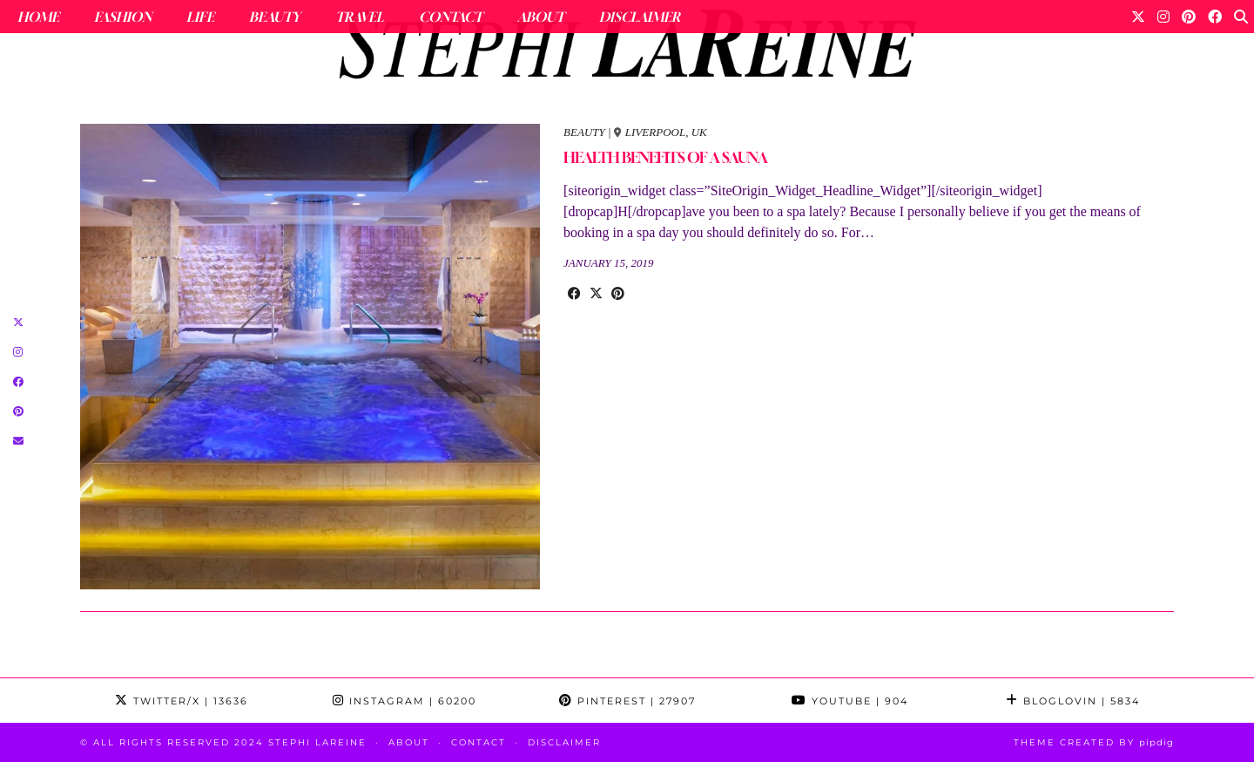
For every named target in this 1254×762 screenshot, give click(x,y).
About (540, 16)
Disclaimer (639, 16)
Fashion (123, 16)
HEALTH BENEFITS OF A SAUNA (665, 157)
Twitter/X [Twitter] (181, 701)
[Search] (1241, 16)
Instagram (404, 701)
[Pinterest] (1189, 16)
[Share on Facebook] (574, 293)
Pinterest (627, 701)
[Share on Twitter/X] (596, 293)
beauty (584, 132)
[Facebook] (1215, 16)
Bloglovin (1073, 701)
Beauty (274, 16)
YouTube (850, 701)
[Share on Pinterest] (618, 293)
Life (200, 16)
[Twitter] (1138, 16)
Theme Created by (1094, 742)
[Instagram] (1163, 16)
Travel (359, 16)
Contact (450, 16)
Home (38, 16)
